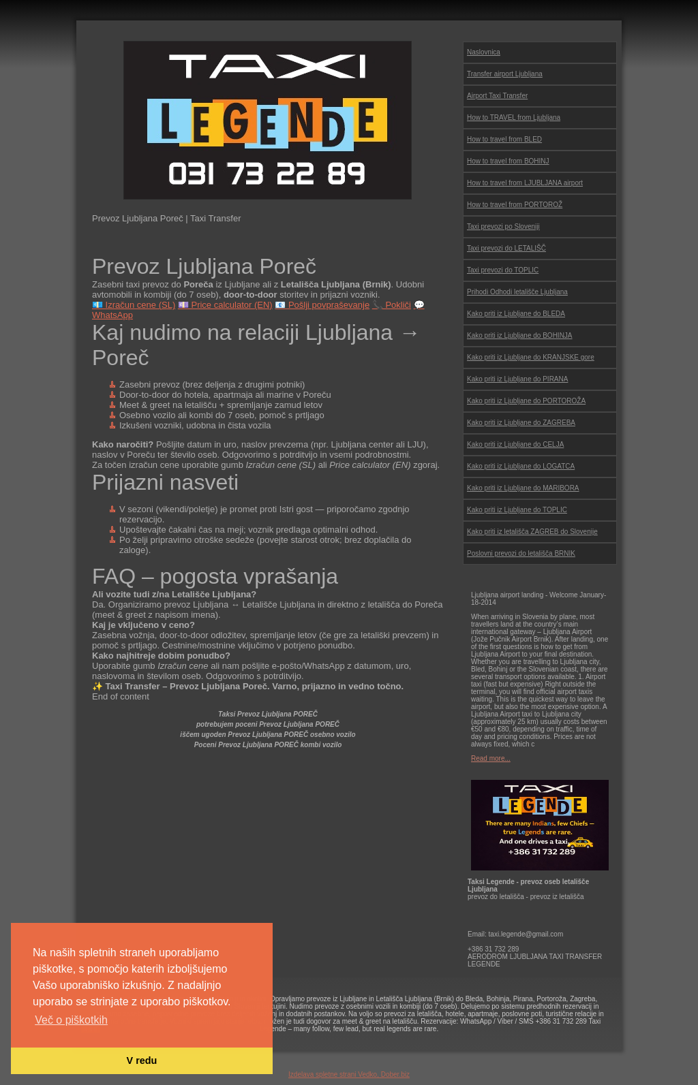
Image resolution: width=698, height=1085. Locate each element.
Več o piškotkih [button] (71, 1020)
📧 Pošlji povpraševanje (322, 305)
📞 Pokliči (391, 305)
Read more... (491, 758)
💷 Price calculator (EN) (225, 305)
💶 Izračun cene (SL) (133, 305)
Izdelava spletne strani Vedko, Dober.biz (349, 1074)
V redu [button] (142, 1060)
